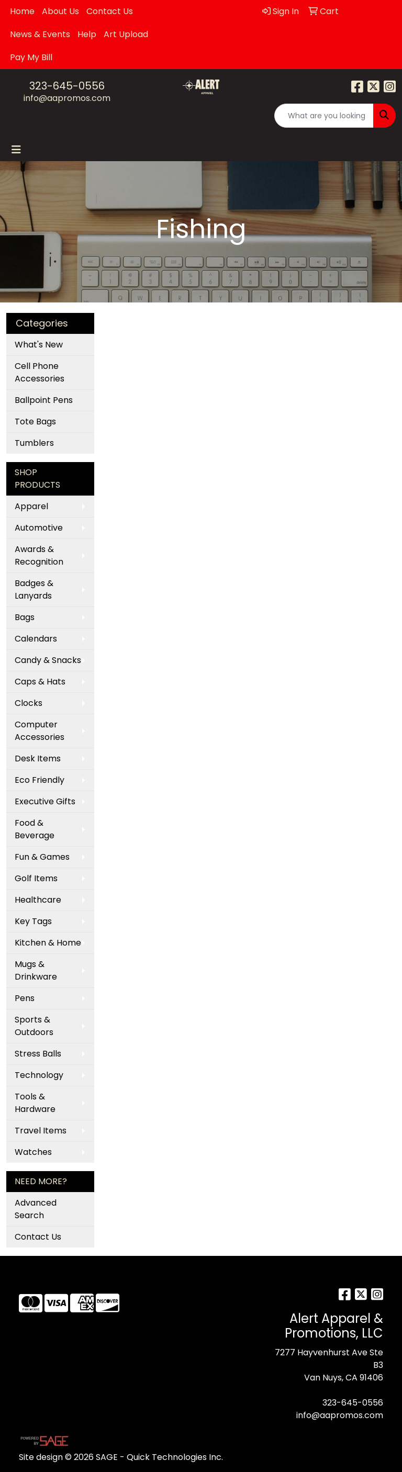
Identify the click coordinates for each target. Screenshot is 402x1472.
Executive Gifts (45, 801)
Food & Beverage (34, 829)
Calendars (36, 639)
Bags (25, 617)
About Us (60, 11)
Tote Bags (35, 421)
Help (86, 34)
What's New (39, 345)
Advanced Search (36, 1209)
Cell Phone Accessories (39, 372)
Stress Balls (38, 1054)
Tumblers (34, 443)
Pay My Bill (31, 57)
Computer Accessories (39, 730)
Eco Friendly (39, 780)
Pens (25, 998)
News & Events (40, 34)
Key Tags (33, 921)
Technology (39, 1075)
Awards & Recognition (39, 555)
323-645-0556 (67, 85)
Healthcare (38, 900)
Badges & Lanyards (34, 589)
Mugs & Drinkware (36, 970)
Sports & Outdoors (34, 1026)
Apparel (31, 506)
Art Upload (126, 34)
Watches (33, 1152)
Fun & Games (42, 857)
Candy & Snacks (48, 660)
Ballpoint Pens (44, 400)
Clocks (28, 703)
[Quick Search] (324, 116)
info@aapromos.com (67, 98)
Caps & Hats (40, 682)
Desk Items (38, 758)
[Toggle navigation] (16, 149)
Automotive (39, 528)
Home (22, 11)
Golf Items (36, 878)
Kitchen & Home (48, 943)
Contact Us (109, 11)
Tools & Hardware (35, 1103)
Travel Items (40, 1131)
